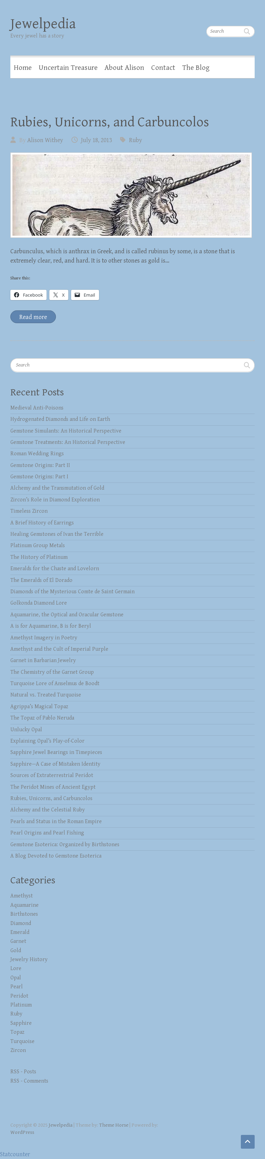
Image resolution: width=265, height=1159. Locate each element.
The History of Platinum (39, 557)
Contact (163, 68)
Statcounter (15, 1154)
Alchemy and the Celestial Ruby (47, 810)
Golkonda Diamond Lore (38, 603)
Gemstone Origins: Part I (39, 477)
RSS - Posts (23, 1071)
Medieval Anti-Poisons (36, 408)
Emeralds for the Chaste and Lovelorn (54, 568)
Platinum (21, 1005)
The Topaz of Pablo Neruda (42, 718)
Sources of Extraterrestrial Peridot (51, 775)
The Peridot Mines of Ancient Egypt (53, 787)
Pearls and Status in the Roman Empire (56, 821)
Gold (15, 950)
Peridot (19, 996)
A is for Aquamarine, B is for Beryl (50, 626)
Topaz (17, 1032)
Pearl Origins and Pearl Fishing (47, 833)
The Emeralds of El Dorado (41, 580)
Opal (15, 978)
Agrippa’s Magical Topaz (39, 706)
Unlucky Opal (26, 729)
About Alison (124, 68)
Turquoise (22, 1041)
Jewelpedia (43, 23)
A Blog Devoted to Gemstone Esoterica (55, 856)
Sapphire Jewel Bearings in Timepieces (56, 752)
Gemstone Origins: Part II (40, 465)
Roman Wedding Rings (37, 453)
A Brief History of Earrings (42, 523)
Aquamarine (24, 905)
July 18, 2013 (96, 140)
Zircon (18, 1050)
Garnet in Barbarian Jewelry (43, 660)
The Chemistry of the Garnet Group (52, 672)
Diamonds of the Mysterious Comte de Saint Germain (72, 591)
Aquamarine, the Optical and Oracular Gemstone (67, 615)
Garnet (18, 941)
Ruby (135, 140)
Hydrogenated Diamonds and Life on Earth (60, 419)
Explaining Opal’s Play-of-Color (47, 741)
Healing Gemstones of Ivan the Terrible (57, 534)
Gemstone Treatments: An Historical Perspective (67, 442)
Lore (15, 968)
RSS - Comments (29, 1081)
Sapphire (21, 1023)
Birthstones (24, 914)
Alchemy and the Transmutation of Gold (57, 488)
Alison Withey (45, 140)
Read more (33, 317)
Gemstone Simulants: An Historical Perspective (65, 431)
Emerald (19, 932)
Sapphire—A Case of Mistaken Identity (55, 764)
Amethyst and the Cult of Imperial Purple (59, 649)
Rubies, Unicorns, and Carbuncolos (109, 122)
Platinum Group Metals (37, 545)
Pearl (16, 986)
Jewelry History (29, 959)
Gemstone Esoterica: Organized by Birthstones (64, 844)
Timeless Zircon (29, 511)
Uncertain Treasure (68, 68)
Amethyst (21, 896)
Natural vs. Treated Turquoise (45, 695)
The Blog (195, 68)
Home (23, 68)
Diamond (20, 923)
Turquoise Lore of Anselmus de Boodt (54, 683)
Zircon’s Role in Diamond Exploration (55, 500)
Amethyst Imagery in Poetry (43, 638)
